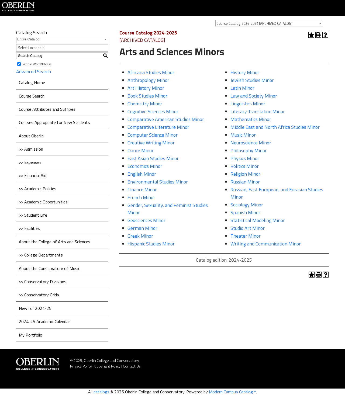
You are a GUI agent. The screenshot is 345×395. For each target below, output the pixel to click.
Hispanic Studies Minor (151, 243)
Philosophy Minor (248, 150)
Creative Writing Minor (151, 142)
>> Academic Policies (37, 188)
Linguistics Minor (247, 103)
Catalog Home (32, 82)
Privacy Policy (81, 366)
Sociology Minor (246, 204)
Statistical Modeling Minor (257, 220)
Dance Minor (140, 150)
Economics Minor (144, 166)
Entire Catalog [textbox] (28, 39)
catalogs (101, 392)
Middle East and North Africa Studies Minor (275, 127)
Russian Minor (245, 181)
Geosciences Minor (146, 220)
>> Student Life (33, 215)
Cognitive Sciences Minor (152, 111)
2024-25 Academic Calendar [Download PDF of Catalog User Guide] (44, 321)
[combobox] (269, 23)
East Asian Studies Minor (153, 158)
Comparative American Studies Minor (165, 119)
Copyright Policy (107, 366)
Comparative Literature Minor (158, 127)
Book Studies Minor (147, 95)
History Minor (244, 72)
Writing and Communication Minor (265, 243)
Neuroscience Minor (250, 142)
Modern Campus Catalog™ (232, 392)
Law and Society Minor (253, 95)
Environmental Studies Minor (157, 181)
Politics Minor (244, 166)
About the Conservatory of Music (49, 268)
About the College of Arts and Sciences (54, 241)
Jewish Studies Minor (252, 80)
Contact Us (132, 366)
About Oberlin (31, 136)
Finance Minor (142, 189)
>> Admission (31, 149)
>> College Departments (41, 255)
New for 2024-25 (35, 308)
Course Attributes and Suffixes (47, 109)
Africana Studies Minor (150, 72)
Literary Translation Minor (257, 111)
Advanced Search (33, 71)
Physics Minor (244, 158)
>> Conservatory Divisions (42, 281)
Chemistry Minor (144, 103)
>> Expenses (30, 162)
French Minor (141, 197)
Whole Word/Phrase (37, 63)
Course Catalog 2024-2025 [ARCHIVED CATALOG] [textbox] (254, 23)
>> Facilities (29, 228)
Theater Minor (245, 236)
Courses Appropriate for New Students (54, 122)
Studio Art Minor (247, 228)
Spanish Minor (245, 212)
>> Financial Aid (32, 175)
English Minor (141, 174)
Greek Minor (140, 236)
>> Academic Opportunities (43, 202)
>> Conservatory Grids (39, 295)
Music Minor (243, 134)
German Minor (142, 228)
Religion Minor (245, 174)
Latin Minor (242, 88)
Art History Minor (145, 88)
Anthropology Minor (148, 80)
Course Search (31, 96)
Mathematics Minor (250, 119)
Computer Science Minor (152, 134)
